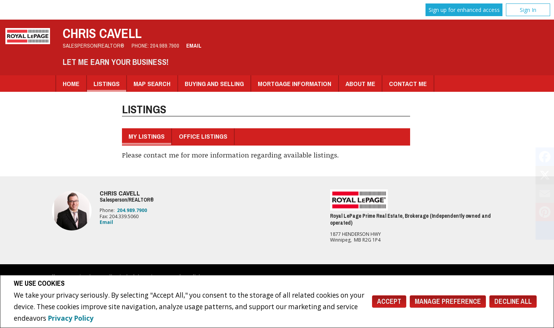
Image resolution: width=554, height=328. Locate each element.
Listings (106, 83)
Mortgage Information (294, 83)
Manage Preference (448, 301)
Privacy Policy (70, 318)
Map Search (151, 83)
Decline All (513, 301)
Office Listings (203, 136)
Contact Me (408, 83)
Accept (389, 301)
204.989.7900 (164, 46)
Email (194, 46)
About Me (360, 83)
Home (71, 83)
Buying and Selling (214, 83)
